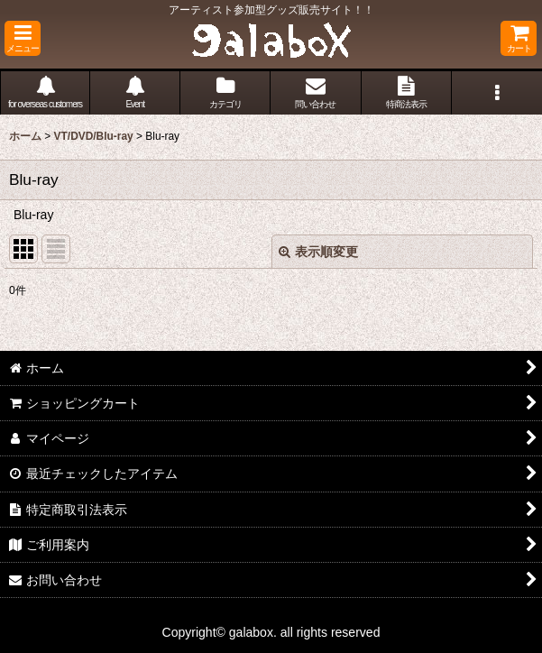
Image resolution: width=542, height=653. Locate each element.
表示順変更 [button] (318, 251)
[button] (23, 38)
